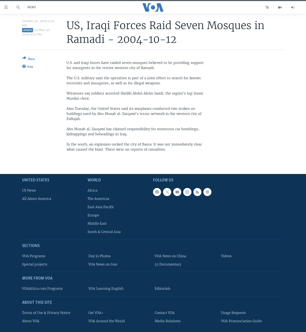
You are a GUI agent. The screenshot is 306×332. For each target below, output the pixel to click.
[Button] (28, 59)
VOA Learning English (105, 289)
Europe (93, 215)
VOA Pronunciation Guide (241, 321)
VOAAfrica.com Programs (42, 289)
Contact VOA (165, 313)
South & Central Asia (104, 232)
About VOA (30, 321)
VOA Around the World (106, 321)
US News (29, 190)
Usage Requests (233, 313)
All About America (36, 198)
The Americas (98, 198)
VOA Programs (33, 256)
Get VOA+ (95, 313)
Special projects (34, 264)
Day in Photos (99, 256)
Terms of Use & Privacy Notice (46, 313)
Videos (226, 256)
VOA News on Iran (102, 264)
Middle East (97, 224)
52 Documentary (168, 264)
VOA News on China (170, 256)
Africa (92, 190)
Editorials (162, 289)
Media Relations (168, 321)
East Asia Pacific (101, 207)
